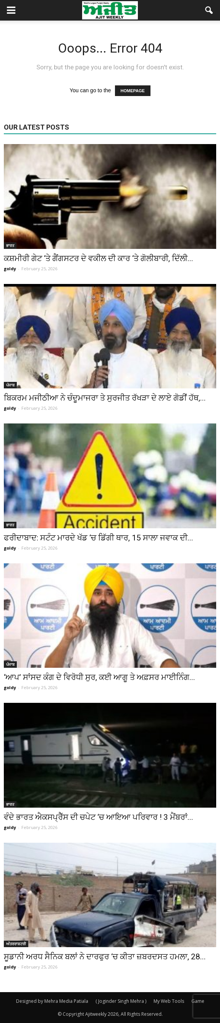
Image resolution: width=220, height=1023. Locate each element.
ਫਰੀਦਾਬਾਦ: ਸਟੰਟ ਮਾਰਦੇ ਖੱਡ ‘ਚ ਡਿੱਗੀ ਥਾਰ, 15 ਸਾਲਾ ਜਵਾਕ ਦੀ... (98, 537)
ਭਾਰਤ (10, 245)
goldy (10, 268)
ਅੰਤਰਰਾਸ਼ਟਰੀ (16, 943)
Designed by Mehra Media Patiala (52, 1001)
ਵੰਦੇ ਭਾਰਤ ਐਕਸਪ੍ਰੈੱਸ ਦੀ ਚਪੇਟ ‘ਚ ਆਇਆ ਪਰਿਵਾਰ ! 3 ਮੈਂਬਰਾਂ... (98, 817)
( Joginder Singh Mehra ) (120, 1001)
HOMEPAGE (133, 90)
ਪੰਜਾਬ (10, 385)
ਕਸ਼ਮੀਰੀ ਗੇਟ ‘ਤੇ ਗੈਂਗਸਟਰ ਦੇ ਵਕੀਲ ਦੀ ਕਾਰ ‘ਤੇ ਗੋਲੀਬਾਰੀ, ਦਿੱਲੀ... (98, 258)
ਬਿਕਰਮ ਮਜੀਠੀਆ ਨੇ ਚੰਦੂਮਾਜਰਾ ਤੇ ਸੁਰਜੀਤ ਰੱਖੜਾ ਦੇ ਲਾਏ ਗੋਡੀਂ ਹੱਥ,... (105, 397)
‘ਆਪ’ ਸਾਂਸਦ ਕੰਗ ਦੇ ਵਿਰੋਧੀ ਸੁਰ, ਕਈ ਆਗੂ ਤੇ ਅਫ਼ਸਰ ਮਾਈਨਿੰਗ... (99, 677)
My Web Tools (169, 1001)
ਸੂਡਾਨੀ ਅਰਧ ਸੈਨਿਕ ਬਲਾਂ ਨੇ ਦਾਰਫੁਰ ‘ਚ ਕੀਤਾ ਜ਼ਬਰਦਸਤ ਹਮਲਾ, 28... (105, 956)
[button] (209, 10)
